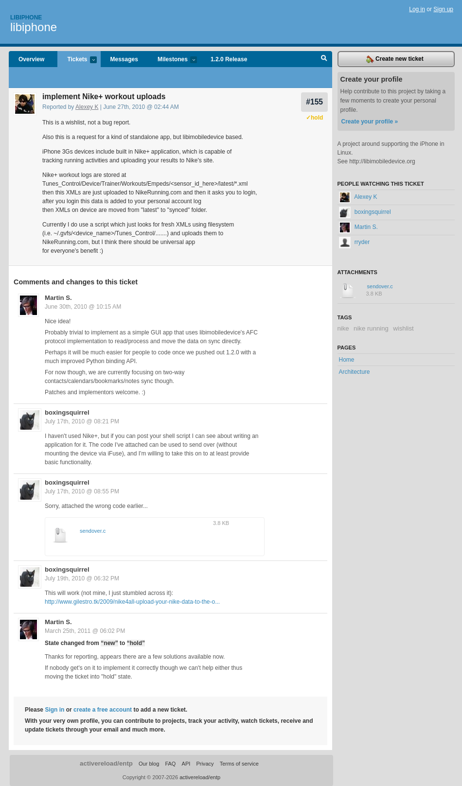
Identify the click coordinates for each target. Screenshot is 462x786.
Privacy (204, 764)
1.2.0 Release (229, 59)
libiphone (33, 27)
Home (347, 359)
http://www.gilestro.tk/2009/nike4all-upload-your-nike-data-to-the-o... (132, 601)
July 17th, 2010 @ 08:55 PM (82, 491)
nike (343, 328)
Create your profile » (369, 121)
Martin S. (58, 297)
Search (324, 59)
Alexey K (86, 107)
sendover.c (93, 531)
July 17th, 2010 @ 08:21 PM (82, 421)
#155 (314, 102)
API (186, 764)
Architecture (354, 371)
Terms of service (239, 764)
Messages (124, 59)
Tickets (76, 60)
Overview (31, 59)
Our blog (149, 764)
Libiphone (26, 17)
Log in (417, 9)
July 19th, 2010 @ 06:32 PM (82, 578)
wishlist (403, 328)
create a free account (102, 709)
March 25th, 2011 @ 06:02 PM (85, 631)
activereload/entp (106, 763)
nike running (371, 328)
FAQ (170, 764)
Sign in (54, 709)
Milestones (172, 60)
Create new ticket (395, 59)
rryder (354, 242)
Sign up (443, 9)
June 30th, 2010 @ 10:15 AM (83, 306)
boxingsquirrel (67, 412)
